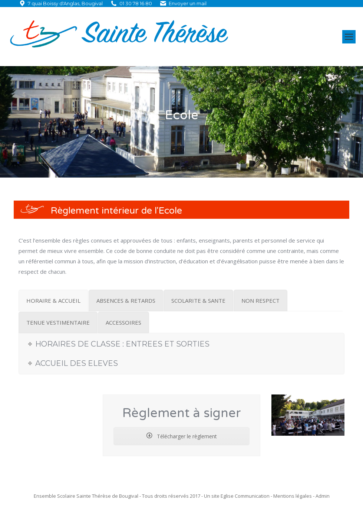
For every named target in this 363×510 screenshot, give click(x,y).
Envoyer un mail (188, 3)
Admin (323, 496)
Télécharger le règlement (181, 436)
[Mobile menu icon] (349, 36)
